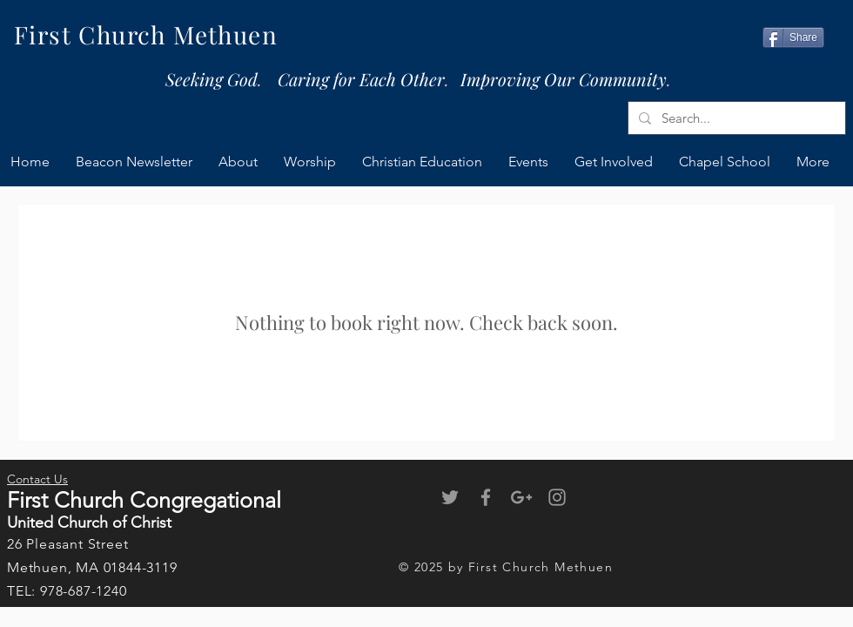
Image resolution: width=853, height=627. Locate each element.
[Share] (793, 37)
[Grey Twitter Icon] (450, 497)
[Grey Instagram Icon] (557, 497)
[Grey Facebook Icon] (485, 497)
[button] (613, 162)
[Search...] (735, 118)
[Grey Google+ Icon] (521, 497)
